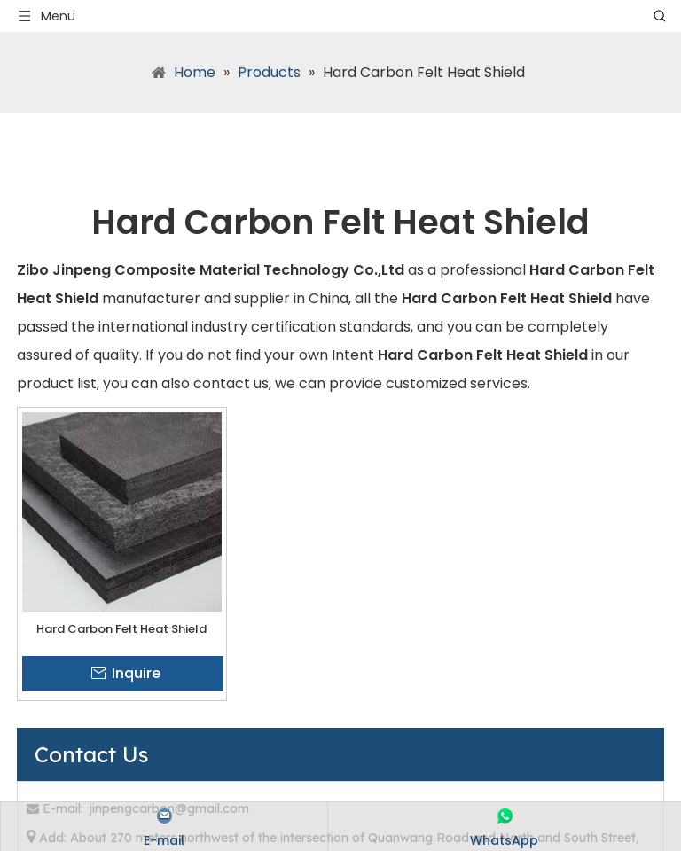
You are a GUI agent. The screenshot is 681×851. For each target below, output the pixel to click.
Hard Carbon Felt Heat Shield (121, 629)
